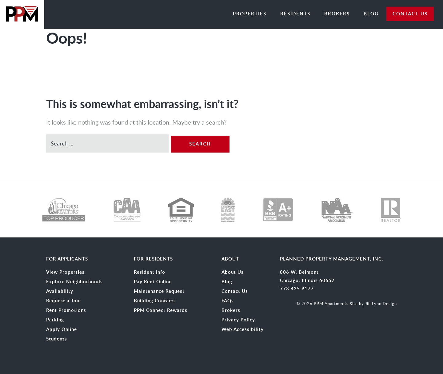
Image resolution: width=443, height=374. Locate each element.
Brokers (337, 13)
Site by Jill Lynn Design (373, 303)
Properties (249, 13)
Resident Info (149, 272)
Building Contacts (155, 301)
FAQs (228, 301)
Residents (295, 13)
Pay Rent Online (153, 281)
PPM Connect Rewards (160, 310)
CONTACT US (410, 13)
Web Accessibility (243, 329)
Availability (59, 291)
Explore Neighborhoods (74, 281)
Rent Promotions (66, 310)
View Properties (65, 272)
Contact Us (235, 291)
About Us (233, 272)
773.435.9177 (297, 288)
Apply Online (61, 329)
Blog (371, 13)
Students (56, 339)
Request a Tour (64, 301)
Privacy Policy (238, 320)
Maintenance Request (159, 291)
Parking (55, 320)
